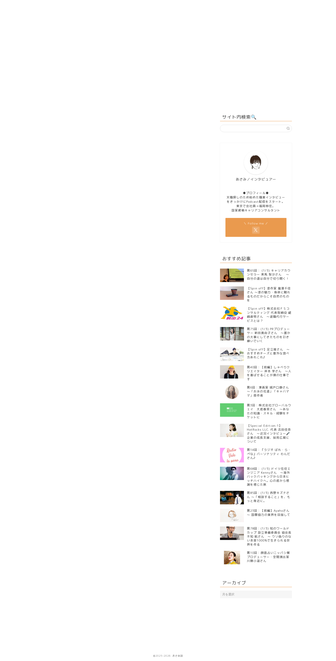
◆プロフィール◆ (256, 193)
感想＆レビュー (175, 48)
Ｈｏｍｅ (82, 48)
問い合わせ (252, 48)
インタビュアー (215, 48)
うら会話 (141, 48)
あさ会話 (112, 48)
